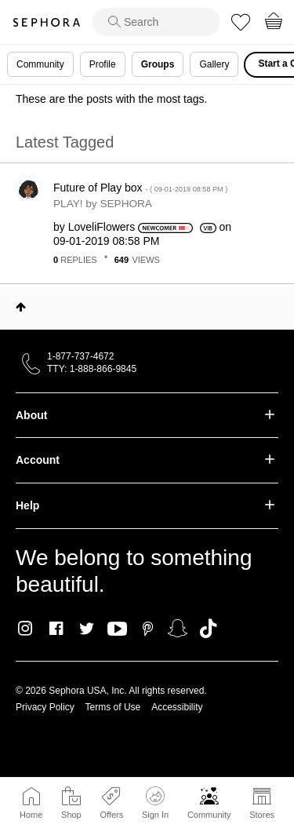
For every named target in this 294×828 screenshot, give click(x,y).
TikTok (208, 628)
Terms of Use (113, 707)
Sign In (155, 802)
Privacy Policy (45, 707)
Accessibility (176, 707)
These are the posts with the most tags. (111, 99)
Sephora (46, 22)
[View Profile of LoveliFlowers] (102, 227)
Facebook (56, 628)
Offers (111, 814)
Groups (158, 64)
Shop (71, 814)
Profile (102, 64)
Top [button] (21, 307)
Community (209, 814)
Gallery (214, 64)
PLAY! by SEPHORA (102, 204)
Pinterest (148, 628)
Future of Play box (140, 187)
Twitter (86, 628)
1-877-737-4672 (80, 356)
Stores (261, 814)
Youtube (117, 629)
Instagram (25, 628)
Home (31, 814)
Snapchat (177, 628)
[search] (156, 22)
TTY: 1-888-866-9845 (91, 368)
